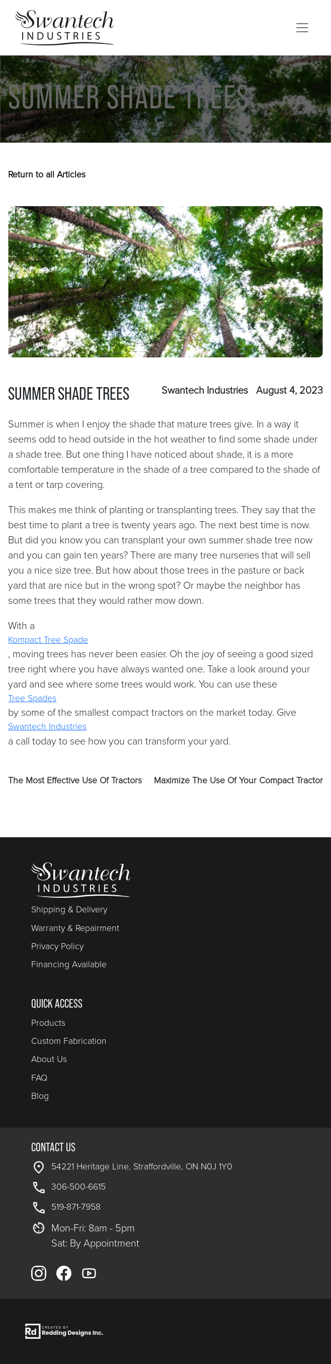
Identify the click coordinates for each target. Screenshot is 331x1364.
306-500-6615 (78, 1186)
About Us (49, 1059)
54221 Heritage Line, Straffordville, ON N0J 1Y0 (141, 1166)
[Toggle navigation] (302, 27)
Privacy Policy (57, 946)
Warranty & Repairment (75, 928)
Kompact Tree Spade (48, 639)
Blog (40, 1095)
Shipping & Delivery (69, 909)
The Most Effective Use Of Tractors (75, 780)
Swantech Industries (47, 726)
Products (48, 1022)
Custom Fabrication (69, 1040)
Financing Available (69, 964)
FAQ (39, 1077)
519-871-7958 (76, 1206)
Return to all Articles (47, 174)
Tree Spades (32, 698)
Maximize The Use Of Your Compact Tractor (238, 780)
